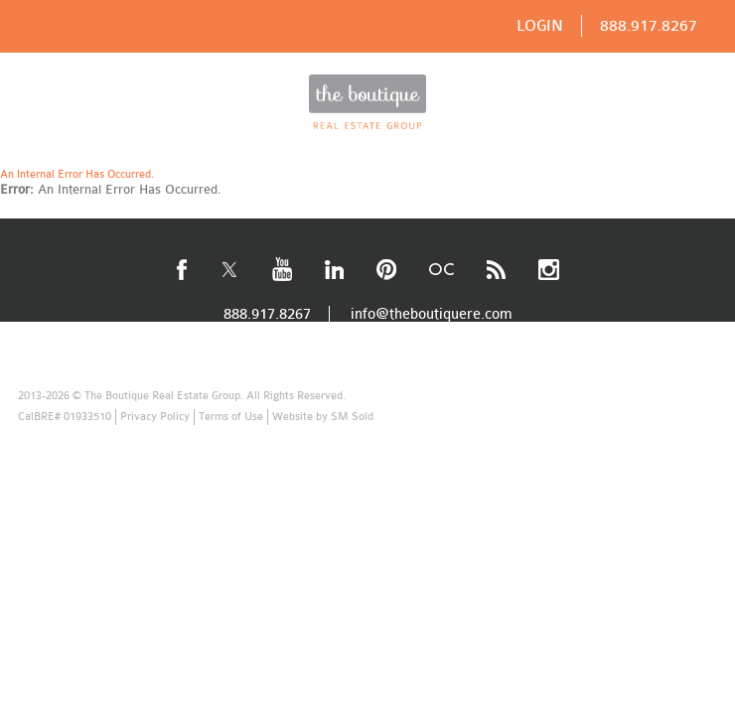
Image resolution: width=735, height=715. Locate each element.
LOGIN (539, 26)
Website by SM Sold (322, 416)
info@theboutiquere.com (432, 314)
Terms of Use (231, 416)
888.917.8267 (648, 26)
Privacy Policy (155, 416)
